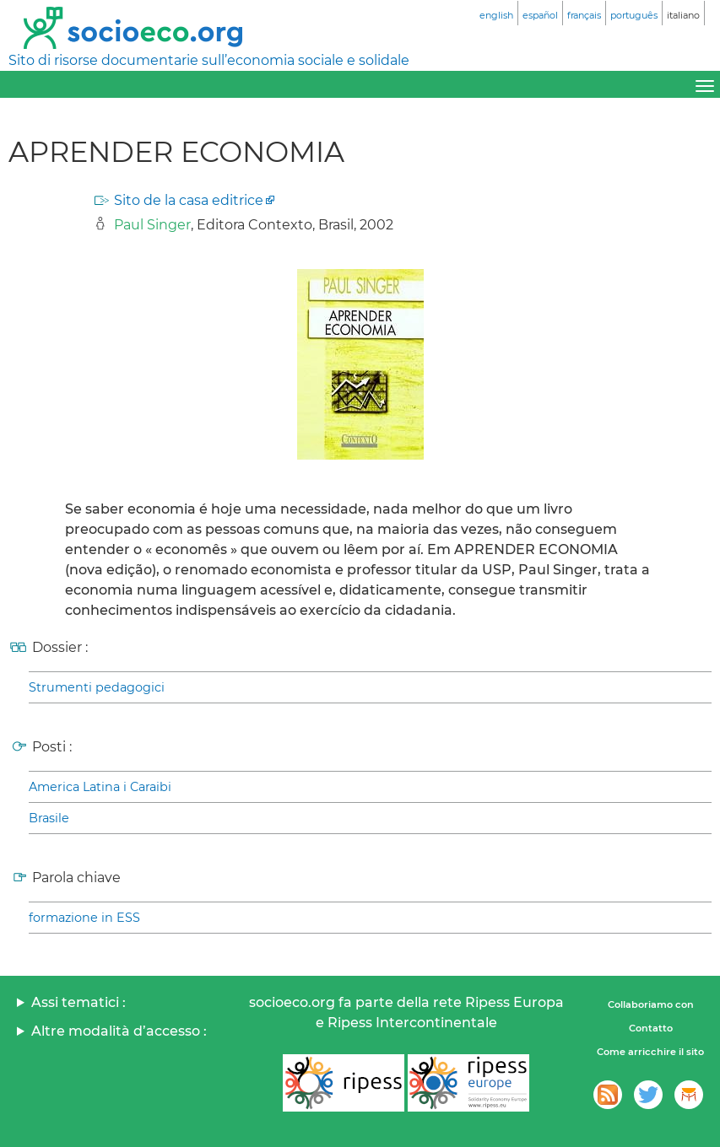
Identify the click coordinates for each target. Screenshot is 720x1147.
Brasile (49, 818)
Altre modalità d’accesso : (119, 1031)
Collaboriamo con (651, 1004)
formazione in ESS (84, 917)
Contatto (651, 1028)
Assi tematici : (78, 1002)
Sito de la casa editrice (188, 200)
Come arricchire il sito (650, 1052)
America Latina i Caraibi (100, 786)
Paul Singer (152, 225)
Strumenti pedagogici (97, 687)
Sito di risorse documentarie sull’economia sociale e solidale (208, 60)
